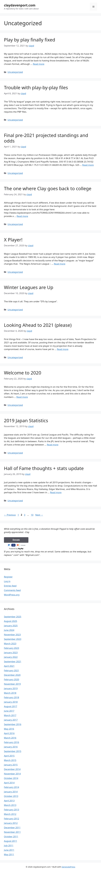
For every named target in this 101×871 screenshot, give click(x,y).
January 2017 (11, 719)
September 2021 (12, 661)
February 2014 (11, 787)
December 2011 (12, 827)
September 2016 (12, 724)
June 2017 (9, 710)
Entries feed (10, 585)
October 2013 (11, 796)
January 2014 (11, 791)
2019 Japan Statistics (26, 420)
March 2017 (10, 715)
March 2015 (10, 760)
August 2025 (10, 621)
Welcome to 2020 (22, 373)
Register (8, 576)
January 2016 (11, 746)
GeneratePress (68, 866)
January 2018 (11, 701)
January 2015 (11, 764)
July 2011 (8, 845)
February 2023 (11, 648)
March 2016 (10, 737)
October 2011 (11, 836)
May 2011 (9, 854)
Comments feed (12, 590)
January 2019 (11, 688)
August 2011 (10, 840)
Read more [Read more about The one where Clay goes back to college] (22, 216)
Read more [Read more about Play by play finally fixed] (38, 63)
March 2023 (10, 643)
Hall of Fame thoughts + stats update (44, 468)
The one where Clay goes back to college (47, 188)
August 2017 (10, 706)
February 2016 (11, 742)
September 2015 (12, 751)
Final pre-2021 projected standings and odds (46, 138)
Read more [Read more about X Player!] (59, 263)
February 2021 (11, 670)
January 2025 (11, 625)
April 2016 (9, 733)
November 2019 (12, 683)
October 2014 (11, 778)
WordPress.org (11, 594)
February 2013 (11, 809)
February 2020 (11, 679)
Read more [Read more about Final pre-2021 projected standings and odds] (88, 164)
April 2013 (9, 800)
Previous (10, 514)
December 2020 (12, 674)
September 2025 (12, 616)
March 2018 (10, 692)
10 (32, 514)
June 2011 (9, 849)
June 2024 (9, 630)
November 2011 (12, 832)
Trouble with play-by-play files (36, 87)
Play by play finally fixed (29, 40)
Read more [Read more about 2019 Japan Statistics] (52, 444)
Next (39, 514)
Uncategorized (15, 72)
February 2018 (11, 697)
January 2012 (11, 823)
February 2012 (11, 818)
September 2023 (12, 639)
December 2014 (12, 769)
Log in (7, 581)
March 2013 (10, 805)
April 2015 (9, 755)
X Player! (13, 240)
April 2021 (9, 665)
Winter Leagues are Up (28, 287)
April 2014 (9, 782)
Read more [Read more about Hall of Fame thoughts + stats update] (56, 492)
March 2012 (10, 814)
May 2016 (9, 728)
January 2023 (11, 652)
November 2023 (12, 634)
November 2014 (12, 773)
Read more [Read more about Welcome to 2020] (22, 396)
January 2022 (11, 656)
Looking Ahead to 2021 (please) (38, 325)
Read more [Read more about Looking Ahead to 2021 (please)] (62, 349)
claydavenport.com (19, 5)
